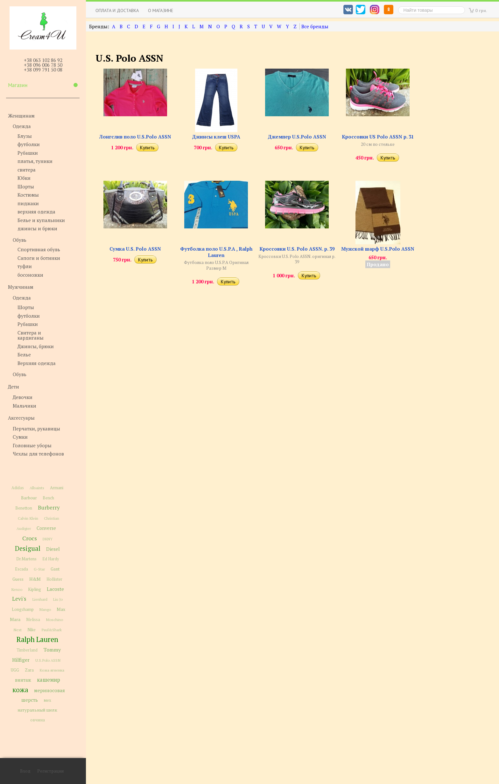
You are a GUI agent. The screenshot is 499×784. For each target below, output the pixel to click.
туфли (25, 266)
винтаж (23, 680)
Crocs (29, 538)
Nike (31, 629)
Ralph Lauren (37, 639)
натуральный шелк (37, 710)
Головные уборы (32, 445)
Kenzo (16, 589)
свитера (27, 169)
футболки (29, 144)
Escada (21, 569)
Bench (48, 498)
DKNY (48, 539)
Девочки (22, 397)
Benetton (23, 508)
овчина (37, 720)
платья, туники (35, 161)
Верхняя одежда (37, 363)
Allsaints (37, 487)
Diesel (53, 549)
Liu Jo (58, 599)
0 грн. (481, 10)
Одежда (22, 126)
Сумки (20, 437)
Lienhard (39, 599)
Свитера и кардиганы (31, 335)
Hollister (54, 579)
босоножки (30, 275)
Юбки (24, 178)
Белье (24, 354)
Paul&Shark (51, 629)
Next (17, 629)
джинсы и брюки (37, 228)
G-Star (39, 568)
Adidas (17, 487)
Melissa (33, 619)
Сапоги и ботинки (39, 258)
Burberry (49, 507)
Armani (56, 487)
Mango (45, 609)
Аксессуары (21, 418)
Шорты (26, 186)
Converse (46, 528)
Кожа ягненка (51, 670)
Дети (13, 386)
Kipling (34, 589)
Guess (18, 579)
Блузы (25, 136)
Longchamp (23, 609)
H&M (35, 579)
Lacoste (55, 589)
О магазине (160, 10)
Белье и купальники (41, 220)
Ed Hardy (50, 559)
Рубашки (28, 153)
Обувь (19, 240)
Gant (55, 569)
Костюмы (28, 195)
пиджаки (28, 203)
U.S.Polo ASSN (47, 660)
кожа (20, 689)
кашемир (48, 679)
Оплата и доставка (117, 10)
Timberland (27, 650)
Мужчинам (20, 287)
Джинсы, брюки (36, 346)
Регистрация (50, 771)
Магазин (43, 85)
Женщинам (21, 115)
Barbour (29, 498)
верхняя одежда (36, 211)
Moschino (54, 619)
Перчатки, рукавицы (36, 428)
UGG (15, 670)
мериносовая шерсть (43, 695)
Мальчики (24, 405)
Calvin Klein (28, 518)
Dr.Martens (26, 559)
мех (47, 700)
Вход (25, 771)
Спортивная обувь (39, 249)
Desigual (27, 548)
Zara (29, 670)
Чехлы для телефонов (38, 453)
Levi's (19, 598)
